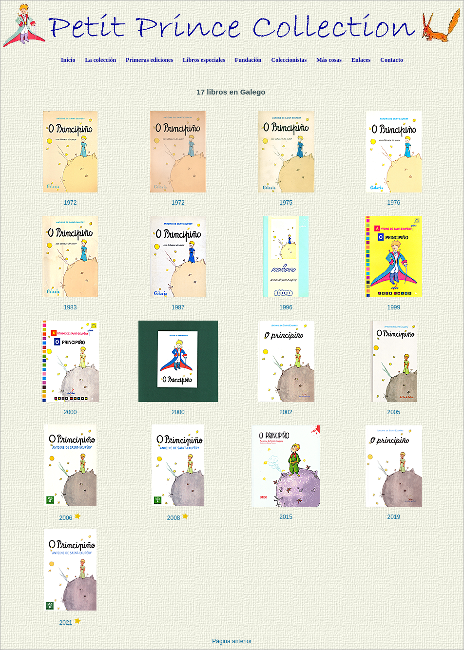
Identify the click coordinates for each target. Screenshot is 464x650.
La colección (100, 60)
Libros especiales (204, 60)
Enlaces (360, 60)
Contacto (391, 60)
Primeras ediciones (149, 60)
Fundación (248, 60)
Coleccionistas (289, 60)
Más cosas (329, 60)
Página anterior (231, 641)
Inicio (68, 60)
